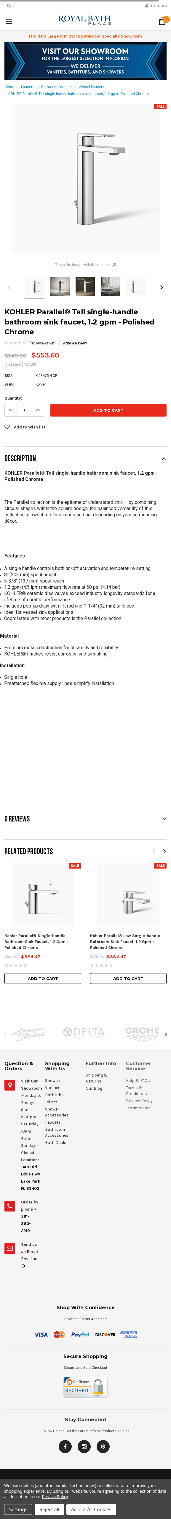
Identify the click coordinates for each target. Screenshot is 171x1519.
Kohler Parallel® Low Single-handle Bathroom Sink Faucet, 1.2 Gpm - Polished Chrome (125, 941)
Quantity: (13, 398)
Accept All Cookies (91, 1509)
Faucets (27, 87)
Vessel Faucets (91, 87)
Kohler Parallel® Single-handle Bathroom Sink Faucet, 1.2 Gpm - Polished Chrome (36, 941)
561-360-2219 (26, 1223)
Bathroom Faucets (56, 87)
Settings (18, 1509)
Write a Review (75, 343)
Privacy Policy (55, 1496)
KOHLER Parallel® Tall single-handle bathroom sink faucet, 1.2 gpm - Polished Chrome (78, 94)
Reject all (49, 1509)
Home (9, 87)
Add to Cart (43, 978)
